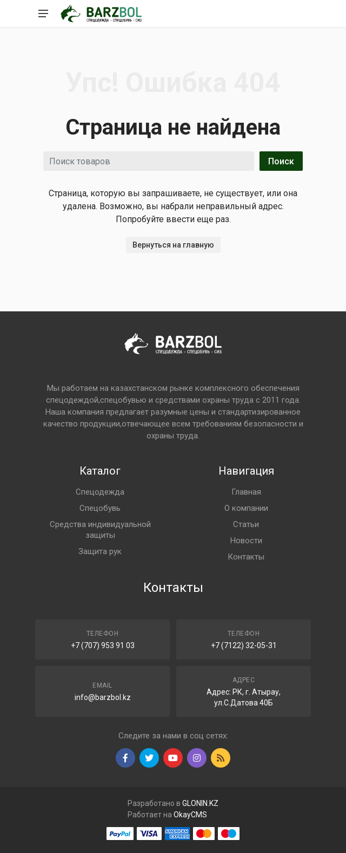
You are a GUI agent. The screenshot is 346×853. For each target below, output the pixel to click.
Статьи (246, 524)
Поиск (281, 161)
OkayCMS (190, 814)
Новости (246, 540)
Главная (246, 492)
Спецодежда (100, 492)
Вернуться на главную (173, 245)
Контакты (246, 557)
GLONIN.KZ (200, 803)
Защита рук (100, 551)
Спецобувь (100, 508)
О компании (246, 508)
